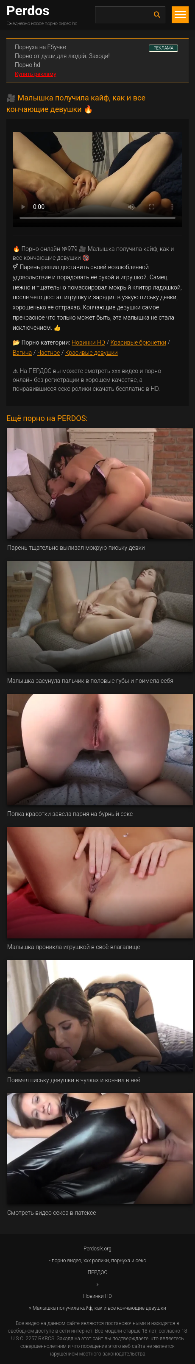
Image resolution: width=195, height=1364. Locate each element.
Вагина (22, 352)
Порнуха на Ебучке (40, 47)
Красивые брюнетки (138, 342)
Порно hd (27, 64)
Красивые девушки (91, 352)
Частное (48, 352)
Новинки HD (88, 342)
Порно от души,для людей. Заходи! (62, 56)
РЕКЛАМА (163, 48)
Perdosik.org (97, 1249)
